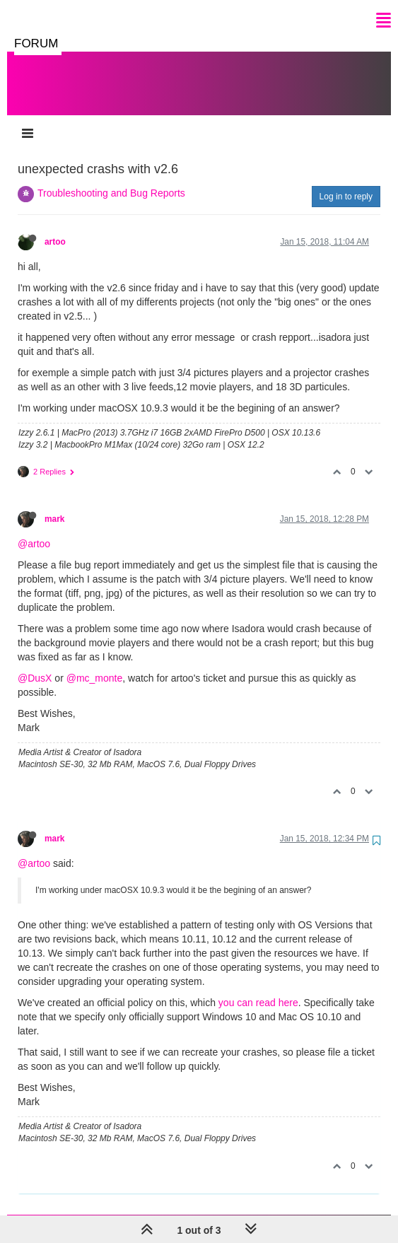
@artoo (34, 529)
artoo (55, 228)
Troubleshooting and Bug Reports (111, 179)
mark (54, 505)
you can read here (258, 988)
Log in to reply (346, 182)
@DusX (35, 664)
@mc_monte (94, 664)
